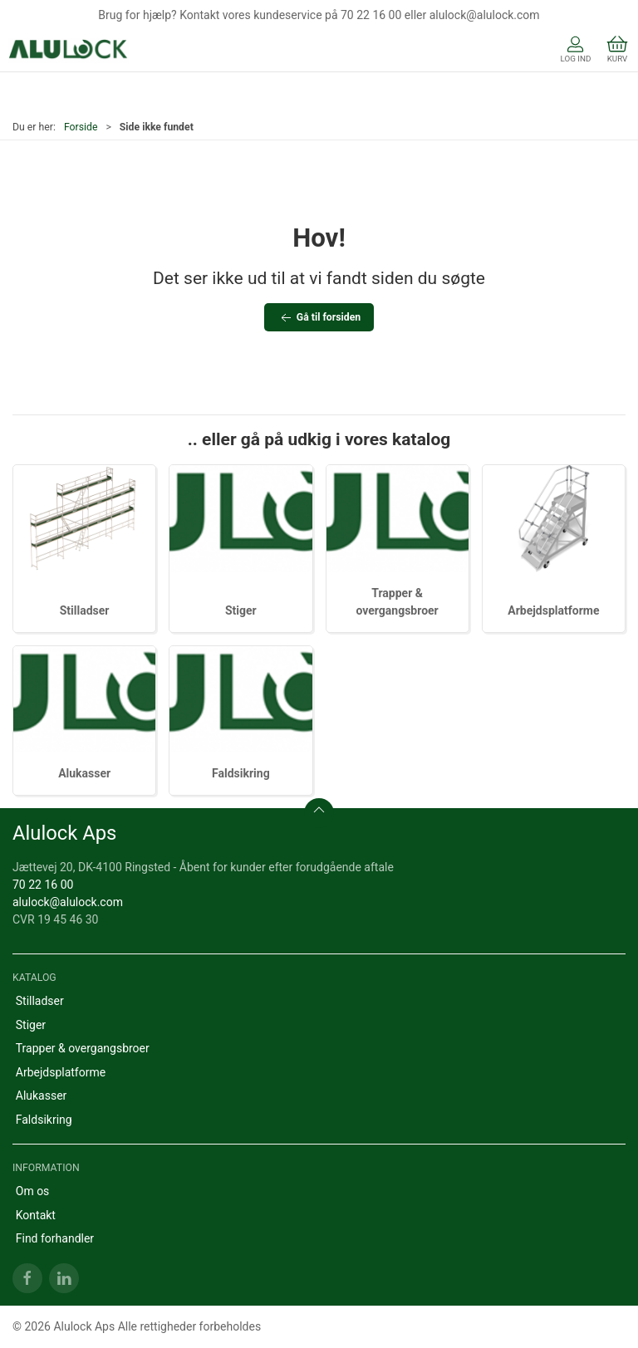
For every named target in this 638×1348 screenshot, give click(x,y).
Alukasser (84, 773)
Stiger (241, 610)
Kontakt (36, 1215)
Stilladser (85, 610)
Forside (81, 127)
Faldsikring (241, 773)
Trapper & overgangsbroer (83, 1048)
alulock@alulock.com (67, 902)
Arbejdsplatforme (553, 610)
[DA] (68, 50)
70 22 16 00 (42, 884)
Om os (33, 1191)
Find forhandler (55, 1238)
